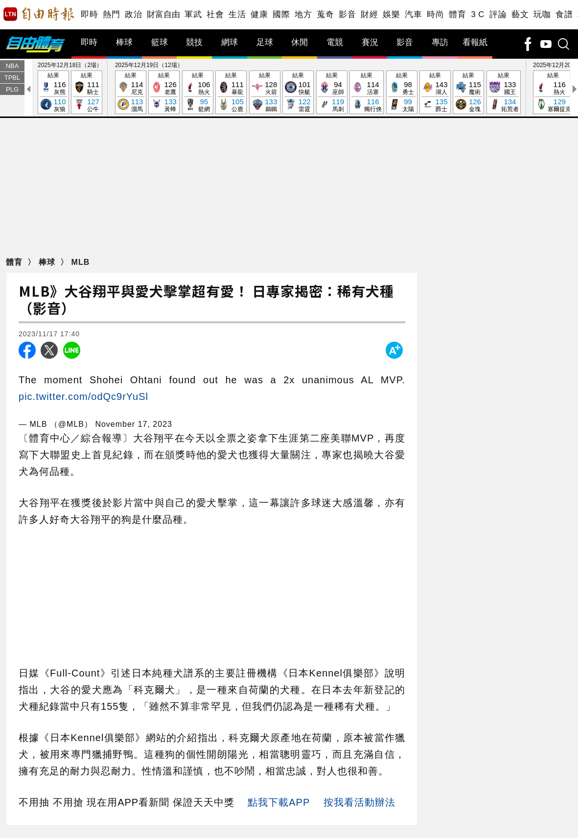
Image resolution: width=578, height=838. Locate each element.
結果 (53, 93)
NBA (12, 66)
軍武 (193, 14)
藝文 (520, 14)
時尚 (435, 14)
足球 (264, 42)
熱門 (111, 14)
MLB (80, 262)
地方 (303, 14)
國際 (281, 14)
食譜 (564, 14)
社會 (215, 14)
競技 (194, 42)
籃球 (159, 42)
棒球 (124, 42)
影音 (347, 14)
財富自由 (163, 14)
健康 (259, 14)
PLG (12, 89)
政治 (133, 14)
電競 (334, 42)
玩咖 (542, 14)
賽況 (370, 42)
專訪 (440, 42)
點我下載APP (279, 802)
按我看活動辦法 (359, 802)
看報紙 (474, 42)
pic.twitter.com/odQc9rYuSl (83, 396)
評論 (498, 14)
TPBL (12, 77)
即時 (89, 14)
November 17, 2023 (133, 424)
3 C (478, 14)
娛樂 (391, 14)
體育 (457, 14)
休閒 (299, 42)
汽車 (413, 14)
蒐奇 (325, 14)
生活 (237, 14)
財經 (369, 14)
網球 (229, 42)
